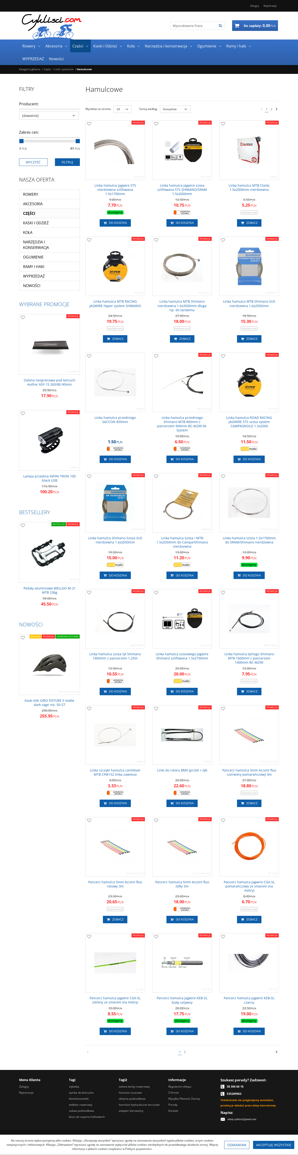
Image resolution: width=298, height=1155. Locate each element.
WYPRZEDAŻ (33, 58)
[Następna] (276, 109)
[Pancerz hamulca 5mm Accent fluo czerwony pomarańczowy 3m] (249, 772)
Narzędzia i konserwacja (166, 46)
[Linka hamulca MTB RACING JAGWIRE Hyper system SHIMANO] (115, 303)
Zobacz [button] (249, 223)
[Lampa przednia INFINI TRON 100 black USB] (49, 478)
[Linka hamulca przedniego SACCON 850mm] (115, 420)
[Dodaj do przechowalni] (89, 124)
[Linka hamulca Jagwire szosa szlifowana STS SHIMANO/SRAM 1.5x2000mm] (182, 189)
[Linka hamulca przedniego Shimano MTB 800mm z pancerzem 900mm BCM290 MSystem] (182, 424)
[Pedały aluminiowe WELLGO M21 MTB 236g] (49, 590)
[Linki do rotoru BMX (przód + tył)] (182, 770)
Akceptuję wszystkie (273, 1145)
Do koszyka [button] (115, 223)
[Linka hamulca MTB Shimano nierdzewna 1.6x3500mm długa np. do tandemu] (182, 305)
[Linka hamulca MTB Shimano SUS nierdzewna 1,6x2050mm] (249, 303)
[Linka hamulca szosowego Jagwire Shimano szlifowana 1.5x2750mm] (182, 656)
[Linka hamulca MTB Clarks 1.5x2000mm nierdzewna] (249, 187)
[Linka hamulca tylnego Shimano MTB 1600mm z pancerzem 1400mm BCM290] (249, 658)
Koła (131, 46)
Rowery (28, 46)
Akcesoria (53, 46)
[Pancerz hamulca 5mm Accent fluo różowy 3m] (115, 884)
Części (77, 46)
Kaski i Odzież (105, 46)
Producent (29, 104)
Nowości (56, 58)
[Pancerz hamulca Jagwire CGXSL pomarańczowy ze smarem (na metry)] (249, 886)
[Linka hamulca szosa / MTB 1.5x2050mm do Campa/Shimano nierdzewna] (182, 542)
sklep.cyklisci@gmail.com (241, 1119)
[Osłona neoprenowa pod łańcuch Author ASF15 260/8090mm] (49, 382)
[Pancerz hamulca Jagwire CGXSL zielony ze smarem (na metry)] (115, 1000)
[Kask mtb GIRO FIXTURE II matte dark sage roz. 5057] (49, 702)
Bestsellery (34, 512)
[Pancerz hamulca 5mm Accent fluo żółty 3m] (182, 884)
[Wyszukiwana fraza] (193, 26)
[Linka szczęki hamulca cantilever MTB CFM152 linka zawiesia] (115, 772)
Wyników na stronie (98, 109)
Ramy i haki (236, 46)
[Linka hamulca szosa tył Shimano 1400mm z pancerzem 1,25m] (115, 656)
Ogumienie (206, 46)
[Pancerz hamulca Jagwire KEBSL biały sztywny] (182, 1000)
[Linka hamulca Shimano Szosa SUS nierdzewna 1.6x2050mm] (115, 540)
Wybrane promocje (44, 304)
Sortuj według (148, 109)
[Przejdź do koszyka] (259, 25)
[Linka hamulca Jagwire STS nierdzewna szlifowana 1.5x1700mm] (115, 189)
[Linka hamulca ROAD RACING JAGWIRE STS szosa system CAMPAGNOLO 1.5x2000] (249, 422)
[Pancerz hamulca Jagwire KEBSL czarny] (249, 1000)
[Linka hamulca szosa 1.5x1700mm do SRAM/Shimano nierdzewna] (249, 540)
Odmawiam (236, 1145)
